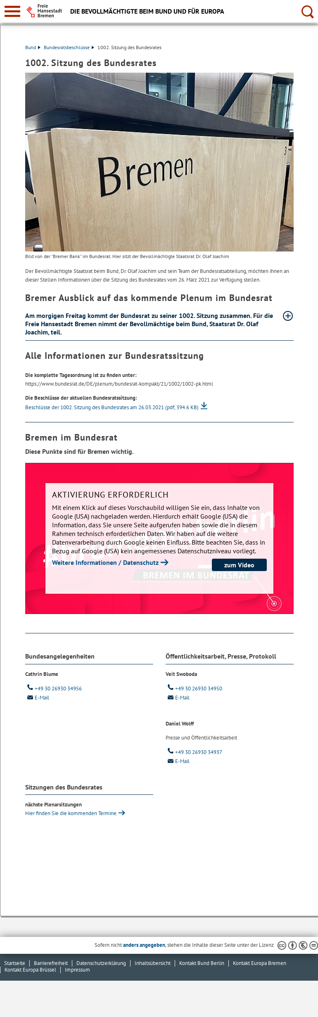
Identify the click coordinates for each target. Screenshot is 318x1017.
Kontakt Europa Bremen (259, 963)
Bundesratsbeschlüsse (69, 47)
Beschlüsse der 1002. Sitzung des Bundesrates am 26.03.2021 (112, 407)
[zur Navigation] (12, 11)
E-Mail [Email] (37, 697)
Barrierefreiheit (51, 963)
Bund (32, 47)
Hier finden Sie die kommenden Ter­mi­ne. (71, 813)
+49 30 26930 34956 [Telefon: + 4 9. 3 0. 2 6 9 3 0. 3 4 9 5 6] (53, 688)
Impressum (77, 969)
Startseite (14, 963)
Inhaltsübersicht (153, 963)
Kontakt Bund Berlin (201, 963)
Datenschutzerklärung (101, 963)
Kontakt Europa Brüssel (30, 969)
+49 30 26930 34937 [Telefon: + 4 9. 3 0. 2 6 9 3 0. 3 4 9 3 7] (194, 752)
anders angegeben (144, 944)
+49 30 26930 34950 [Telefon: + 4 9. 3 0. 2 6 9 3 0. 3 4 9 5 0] (194, 688)
